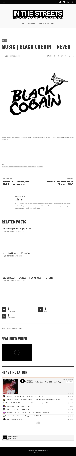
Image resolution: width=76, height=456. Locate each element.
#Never (4, 166)
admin (6, 56)
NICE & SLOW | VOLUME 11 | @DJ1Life (16, 228)
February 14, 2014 (15, 56)
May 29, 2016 (18, 256)
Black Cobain (52, 137)
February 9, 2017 (20, 231)
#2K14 (28, 137)
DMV (35, 166)
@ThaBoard (20, 166)
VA (42, 166)
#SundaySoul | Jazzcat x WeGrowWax (16, 253)
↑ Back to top (38, 453)
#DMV (34, 137)
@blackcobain (11, 166)
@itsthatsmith (9, 231)
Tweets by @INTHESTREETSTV (12, 328)
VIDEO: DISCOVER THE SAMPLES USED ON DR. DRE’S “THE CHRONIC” (28, 277)
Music (4, 40)
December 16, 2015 (20, 280)
